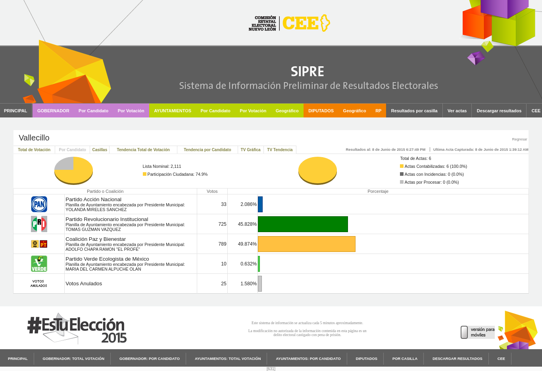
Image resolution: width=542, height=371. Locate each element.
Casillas (99, 150)
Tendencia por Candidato (207, 150)
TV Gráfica (251, 150)
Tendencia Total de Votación (143, 150)
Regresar (519, 139)
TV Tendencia (279, 150)
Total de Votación (34, 150)
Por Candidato (72, 150)
